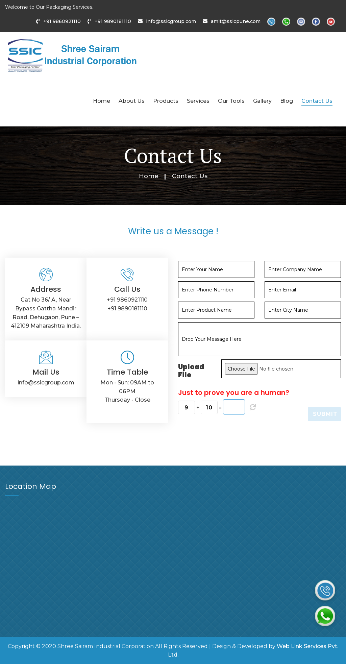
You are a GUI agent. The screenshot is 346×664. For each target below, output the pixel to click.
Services (198, 101)
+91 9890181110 (113, 21)
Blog (286, 101)
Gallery (262, 101)
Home (101, 101)
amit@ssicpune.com (236, 21)
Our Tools (231, 101)
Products (165, 101)
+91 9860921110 (62, 21)
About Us (132, 101)
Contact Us (316, 101)
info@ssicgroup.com (171, 21)
